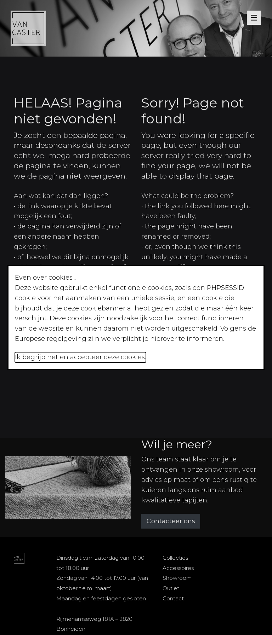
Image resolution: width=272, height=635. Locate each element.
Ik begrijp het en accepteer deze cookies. (80, 357)
